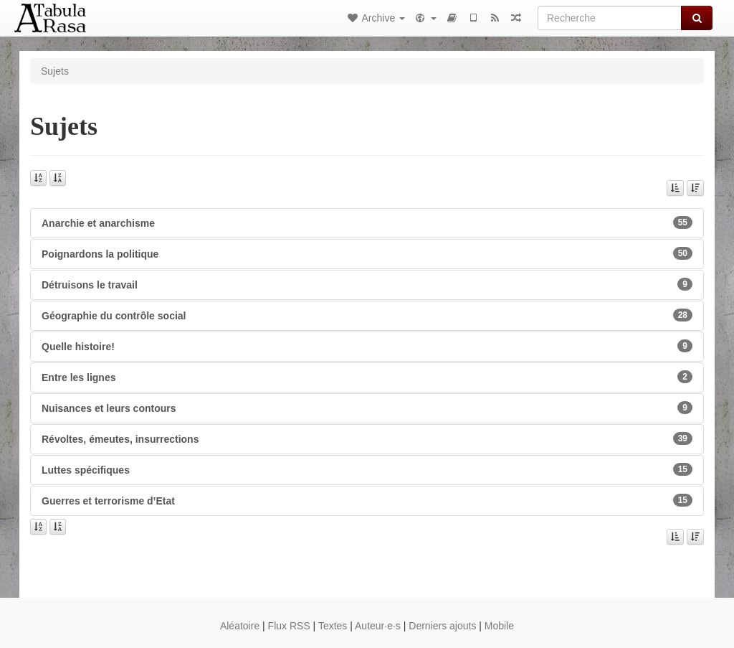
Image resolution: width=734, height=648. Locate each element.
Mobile (499, 625)
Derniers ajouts (442, 625)
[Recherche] (610, 18)
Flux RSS (289, 625)
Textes (332, 625)
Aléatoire (239, 625)
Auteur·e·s (378, 625)
